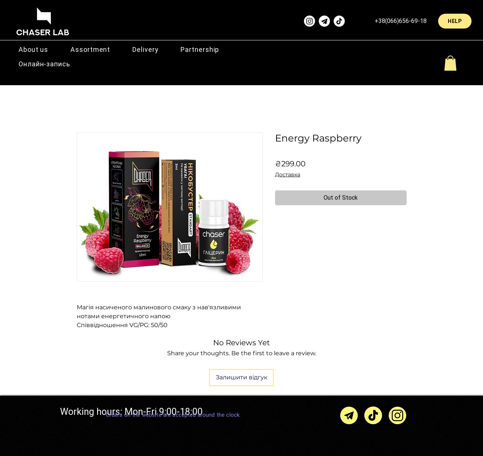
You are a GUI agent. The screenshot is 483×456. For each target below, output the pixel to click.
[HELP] (455, 21)
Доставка (287, 174)
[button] (90, 49)
